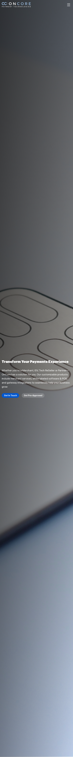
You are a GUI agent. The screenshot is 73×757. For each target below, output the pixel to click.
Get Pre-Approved (33, 395)
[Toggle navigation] (68, 4)
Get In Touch (10, 395)
